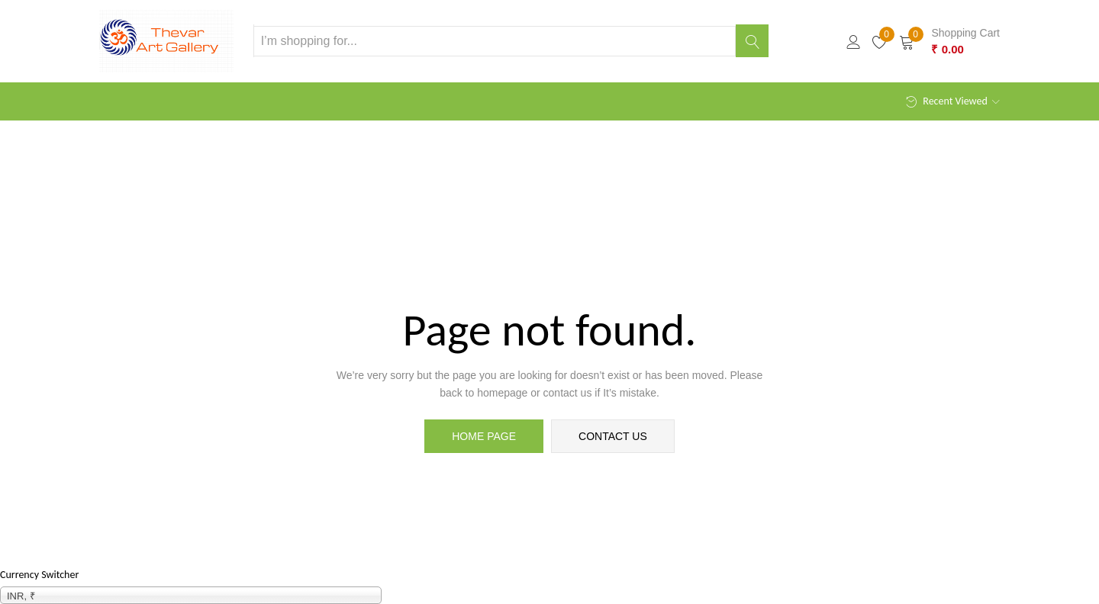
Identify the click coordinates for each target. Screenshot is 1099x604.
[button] (949, 41)
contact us (613, 436)
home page (484, 436)
